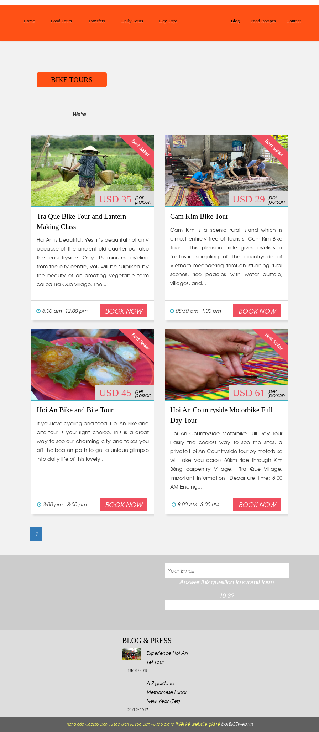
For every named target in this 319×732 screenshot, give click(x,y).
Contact (294, 20)
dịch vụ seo (131, 724)
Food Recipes (263, 20)
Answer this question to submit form (226, 582)
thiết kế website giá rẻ (197, 723)
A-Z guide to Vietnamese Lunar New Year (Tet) (166, 691)
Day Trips (168, 20)
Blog (235, 20)
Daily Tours (132, 20)
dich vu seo (110, 724)
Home (29, 20)
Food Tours (61, 20)
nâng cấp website (83, 724)
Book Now (123, 310)
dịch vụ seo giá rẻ (158, 724)
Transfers (96, 20)
